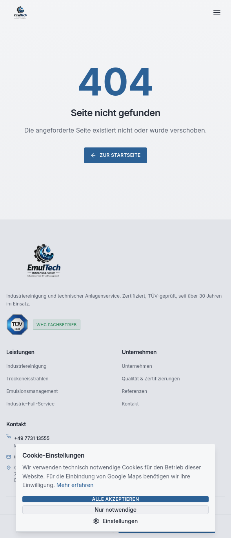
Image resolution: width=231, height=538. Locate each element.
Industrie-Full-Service (30, 404)
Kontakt (130, 404)
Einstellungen (115, 521)
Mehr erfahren (75, 485)
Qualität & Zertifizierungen (151, 379)
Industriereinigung (26, 366)
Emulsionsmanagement (32, 391)
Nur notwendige (115, 509)
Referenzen (134, 391)
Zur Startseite (115, 155)
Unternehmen (137, 366)
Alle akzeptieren (115, 499)
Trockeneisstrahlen (27, 379)
